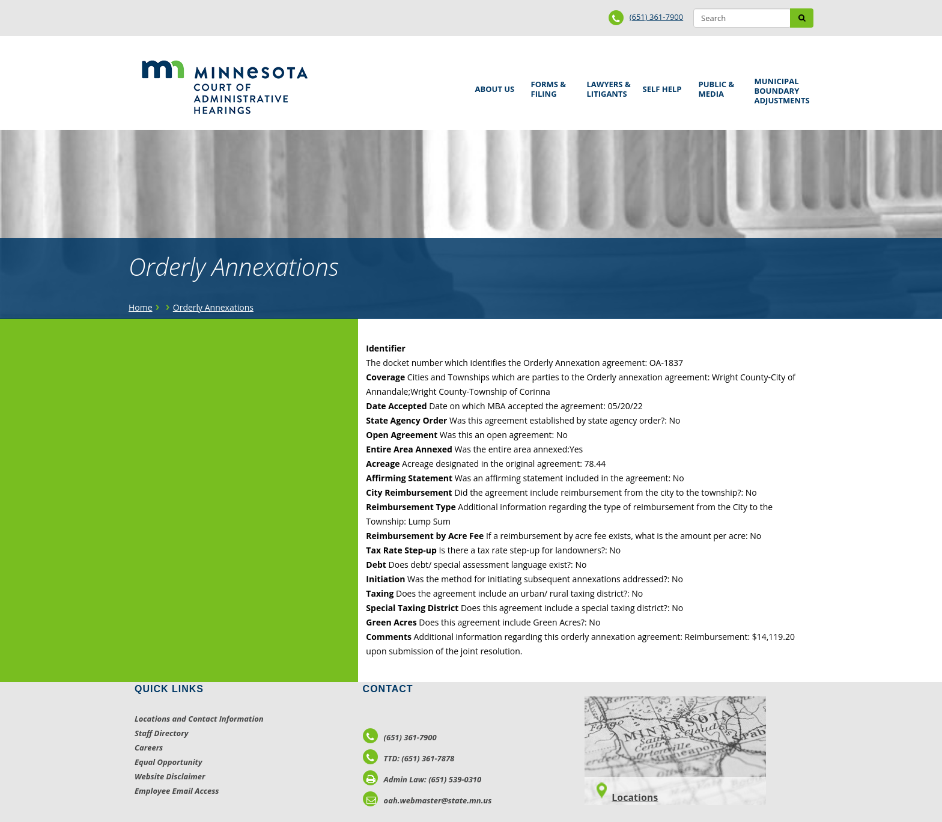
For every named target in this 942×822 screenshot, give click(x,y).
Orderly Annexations (213, 307)
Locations (635, 797)
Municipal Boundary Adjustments (780, 91)
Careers (149, 747)
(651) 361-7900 (657, 16)
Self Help (660, 85)
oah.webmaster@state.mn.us (427, 800)
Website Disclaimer (170, 776)
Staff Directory (161, 733)
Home (141, 307)
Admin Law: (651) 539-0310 (422, 779)
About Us (493, 85)
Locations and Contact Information (199, 718)
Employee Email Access (177, 790)
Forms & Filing (550, 87)
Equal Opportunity (168, 762)
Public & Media (717, 87)
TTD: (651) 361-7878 (409, 758)
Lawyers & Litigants (607, 87)
